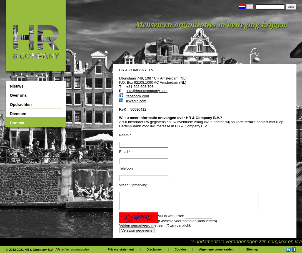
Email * (125, 152)
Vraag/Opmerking (133, 185)
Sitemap (252, 249)
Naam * (125, 135)
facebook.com (137, 96)
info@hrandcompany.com (146, 91)
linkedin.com (136, 101)
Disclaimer (154, 249)
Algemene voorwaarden (216, 249)
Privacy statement (121, 249)
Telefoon (126, 168)
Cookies (180, 249)
